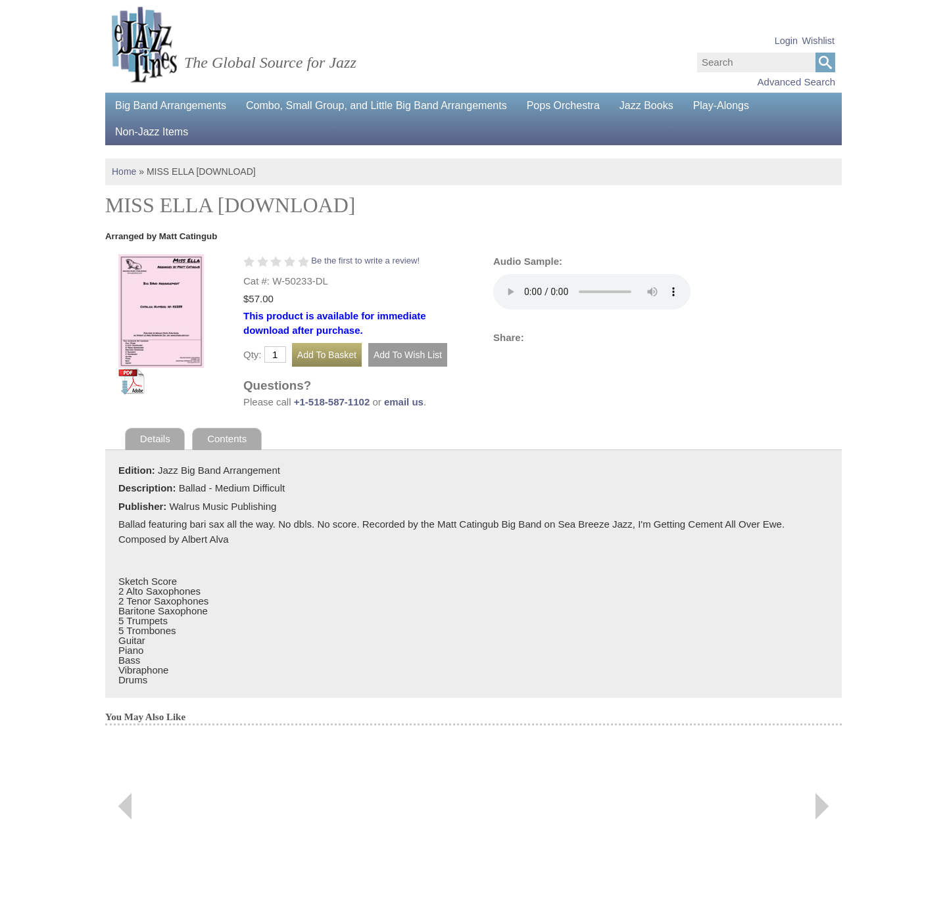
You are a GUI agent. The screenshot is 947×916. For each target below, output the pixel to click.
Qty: (252, 354)
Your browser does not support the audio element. (592, 291)
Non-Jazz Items (151, 131)
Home (124, 171)
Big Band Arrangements (170, 105)
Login (786, 40)
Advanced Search (796, 81)
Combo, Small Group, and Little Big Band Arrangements (376, 105)
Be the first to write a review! (365, 260)
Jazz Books (646, 105)
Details (155, 438)
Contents (227, 438)
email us (404, 401)
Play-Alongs (721, 105)
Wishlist (818, 40)
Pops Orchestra (563, 105)
